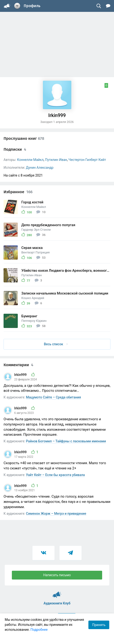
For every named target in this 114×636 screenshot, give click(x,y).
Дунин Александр (39, 167)
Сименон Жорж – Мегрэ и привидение (56, 513)
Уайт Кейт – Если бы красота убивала (55, 475)
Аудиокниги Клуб (57, 592)
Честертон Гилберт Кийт (87, 160)
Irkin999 (20, 375)
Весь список (56, 344)
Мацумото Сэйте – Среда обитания (53, 397)
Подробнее (39, 629)
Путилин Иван (56, 160)
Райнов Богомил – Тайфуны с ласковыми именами (66, 441)
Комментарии (18, 364)
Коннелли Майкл (30, 160)
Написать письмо (57, 575)
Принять (98, 625)
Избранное (18, 191)
